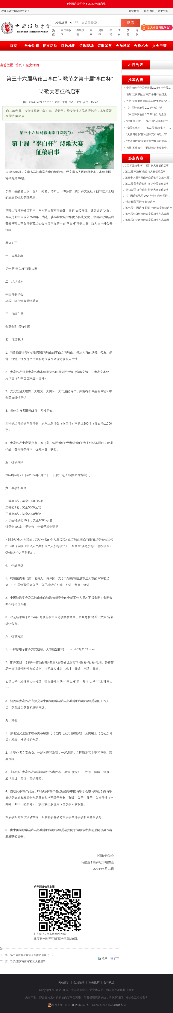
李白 (119, 32)
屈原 (91, 32)
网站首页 (64, 982)
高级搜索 (134, 10)
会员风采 (123, 46)
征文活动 (50, 46)
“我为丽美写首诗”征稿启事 (140, 201)
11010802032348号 (76, 1005)
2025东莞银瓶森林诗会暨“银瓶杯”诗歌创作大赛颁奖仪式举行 (148, 101)
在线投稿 (80, 32)
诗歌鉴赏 (104, 46)
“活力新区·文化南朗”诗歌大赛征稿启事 (147, 189)
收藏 (104, 958)
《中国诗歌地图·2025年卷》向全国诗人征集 (148, 114)
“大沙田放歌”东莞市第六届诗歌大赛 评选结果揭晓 (148, 141)
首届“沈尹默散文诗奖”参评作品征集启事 (148, 94)
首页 (13, 46)
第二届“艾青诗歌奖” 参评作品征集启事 (147, 183)
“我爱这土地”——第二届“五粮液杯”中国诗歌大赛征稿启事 (148, 121)
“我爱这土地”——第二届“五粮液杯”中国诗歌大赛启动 (148, 127)
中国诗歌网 (66, 32)
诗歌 (137, 32)
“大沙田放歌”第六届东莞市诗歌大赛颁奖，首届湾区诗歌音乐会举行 (148, 134)
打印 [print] (116, 958)
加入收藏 (148, 10)
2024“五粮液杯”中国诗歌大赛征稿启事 (147, 165)
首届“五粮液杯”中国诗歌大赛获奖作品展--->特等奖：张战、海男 (148, 147)
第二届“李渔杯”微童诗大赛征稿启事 (145, 171)
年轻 (110, 32)
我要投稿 (94, 982)
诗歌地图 (68, 46)
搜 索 (130, 23)
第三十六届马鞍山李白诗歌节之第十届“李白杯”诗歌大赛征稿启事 (149, 177)
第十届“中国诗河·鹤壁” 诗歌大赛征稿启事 (148, 207)
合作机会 (141, 46)
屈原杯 (100, 32)
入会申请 (159, 46)
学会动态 (31, 46)
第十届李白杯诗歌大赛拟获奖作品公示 (147, 213)
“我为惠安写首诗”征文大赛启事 (28, 961)
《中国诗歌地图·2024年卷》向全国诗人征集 (149, 195)
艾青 (128, 32)
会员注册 (79, 982)
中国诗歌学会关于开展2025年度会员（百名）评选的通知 (148, 87)
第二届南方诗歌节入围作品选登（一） (32, 955)
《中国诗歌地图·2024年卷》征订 (145, 107)
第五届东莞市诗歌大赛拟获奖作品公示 (147, 219)
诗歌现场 (86, 46)
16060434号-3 (117, 1005)
